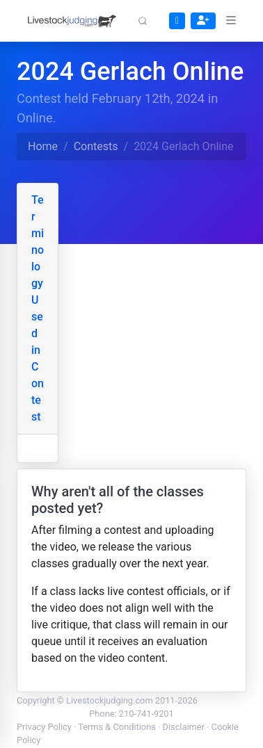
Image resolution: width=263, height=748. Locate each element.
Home (43, 146)
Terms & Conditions (117, 727)
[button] (142, 21)
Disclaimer (184, 727)
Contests (96, 146)
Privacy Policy (44, 727)
